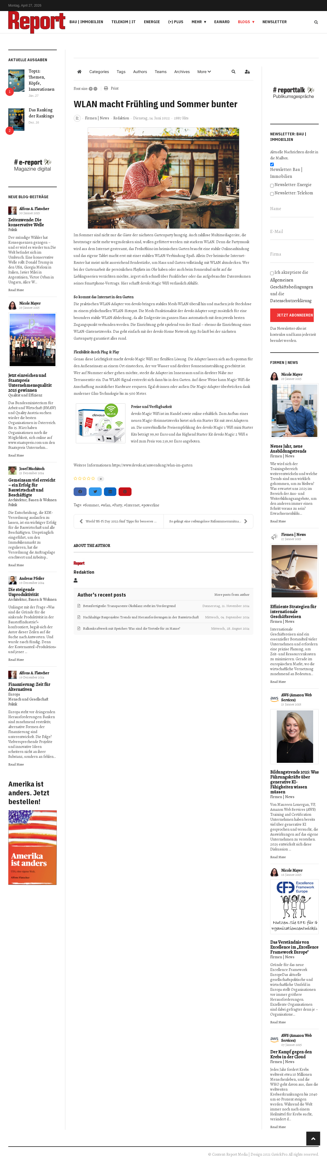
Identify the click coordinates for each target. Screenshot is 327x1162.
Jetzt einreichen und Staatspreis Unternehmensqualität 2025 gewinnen (30, 382)
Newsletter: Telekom (294, 193)
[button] (204, 71)
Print (115, 88)
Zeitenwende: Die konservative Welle (26, 222)
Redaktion (121, 118)
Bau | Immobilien (86, 21)
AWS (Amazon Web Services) (296, 698)
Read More (16, 290)
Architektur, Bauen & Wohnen (32, 500)
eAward (222, 21)
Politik (12, 229)
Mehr (197, 21)
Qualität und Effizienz (25, 395)
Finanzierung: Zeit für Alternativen (29, 687)
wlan (106, 505)
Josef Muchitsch (31, 468)
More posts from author (232, 594)
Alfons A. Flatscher (34, 208)
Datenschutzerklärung (291, 301)
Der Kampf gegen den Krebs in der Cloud (291, 1054)
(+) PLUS (175, 21)
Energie (152, 21)
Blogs (244, 21)
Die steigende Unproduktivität (23, 592)
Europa (14, 694)
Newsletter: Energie (293, 185)
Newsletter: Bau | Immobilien (286, 173)
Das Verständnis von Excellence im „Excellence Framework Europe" (294, 947)
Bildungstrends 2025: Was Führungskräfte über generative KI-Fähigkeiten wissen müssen (294, 782)
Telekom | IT (123, 21)
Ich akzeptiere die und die (291, 286)
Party (118, 505)
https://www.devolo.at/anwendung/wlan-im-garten (152, 465)
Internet (133, 505)
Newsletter (274, 21)
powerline (151, 505)
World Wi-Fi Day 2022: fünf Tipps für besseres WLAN (121, 521)
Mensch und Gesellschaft (28, 699)
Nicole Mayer (30, 303)
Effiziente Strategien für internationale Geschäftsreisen (293, 612)
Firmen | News (97, 118)
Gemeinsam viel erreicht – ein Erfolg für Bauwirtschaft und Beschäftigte (31, 487)
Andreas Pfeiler (31, 578)
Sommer (92, 505)
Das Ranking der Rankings (41, 113)
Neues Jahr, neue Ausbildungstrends (288, 448)
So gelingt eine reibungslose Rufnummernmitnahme (208, 521)
